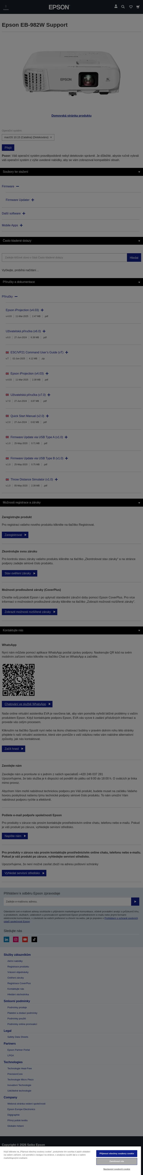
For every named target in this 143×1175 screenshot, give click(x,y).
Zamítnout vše (116, 1161)
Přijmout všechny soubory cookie (117, 1153)
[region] (70, 1160)
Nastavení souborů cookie (116, 1169)
